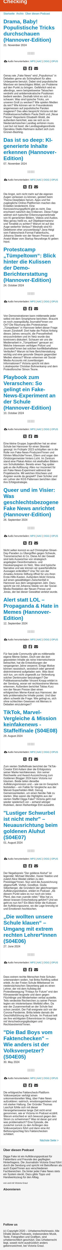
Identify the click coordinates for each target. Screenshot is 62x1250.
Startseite (9, 13)
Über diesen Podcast (37, 13)
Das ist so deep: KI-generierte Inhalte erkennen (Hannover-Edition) (29, 149)
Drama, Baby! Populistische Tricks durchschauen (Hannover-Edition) (29, 31)
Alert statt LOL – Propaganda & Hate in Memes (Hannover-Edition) (31, 609)
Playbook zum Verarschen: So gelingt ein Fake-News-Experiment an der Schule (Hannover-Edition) (29, 392)
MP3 (32, 61)
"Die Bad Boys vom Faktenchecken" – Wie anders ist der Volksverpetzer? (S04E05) (27, 1044)
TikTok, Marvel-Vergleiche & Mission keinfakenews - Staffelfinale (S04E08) (30, 721)
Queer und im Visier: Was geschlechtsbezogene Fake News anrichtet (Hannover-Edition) (31, 502)
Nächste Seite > (49, 1140)
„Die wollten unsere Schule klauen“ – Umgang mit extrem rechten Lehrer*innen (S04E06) (30, 929)
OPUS (54, 61)
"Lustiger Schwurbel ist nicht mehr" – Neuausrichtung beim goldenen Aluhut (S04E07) (30, 825)
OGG (46, 61)
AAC (39, 61)
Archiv (20, 13)
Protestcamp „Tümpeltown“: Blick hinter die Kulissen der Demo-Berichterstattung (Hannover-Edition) (29, 264)
